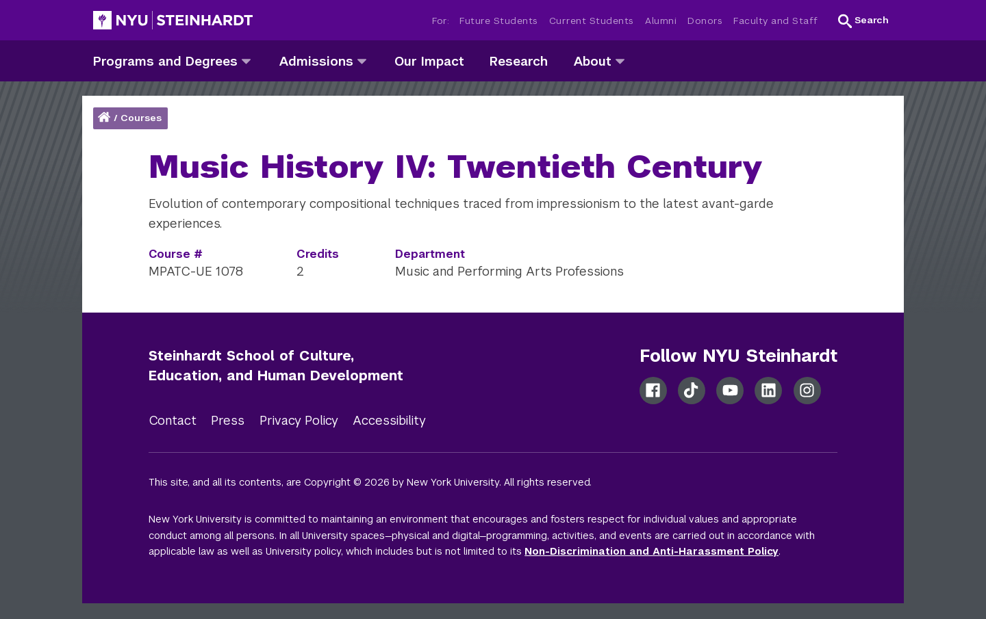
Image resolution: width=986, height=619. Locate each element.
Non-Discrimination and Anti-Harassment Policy (651, 551)
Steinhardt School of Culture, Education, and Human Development (276, 365)
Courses (141, 118)
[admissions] (362, 60)
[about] (620, 60)
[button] (863, 20)
